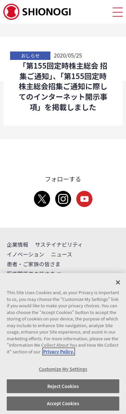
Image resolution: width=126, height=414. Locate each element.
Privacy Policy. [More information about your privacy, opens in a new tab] (58, 351)
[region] (63, 343)
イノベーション (25, 254)
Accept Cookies (63, 403)
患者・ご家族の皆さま (33, 264)
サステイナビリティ (59, 244)
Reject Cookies (63, 386)
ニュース (61, 254)
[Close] (118, 282)
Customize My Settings (63, 369)
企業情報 (17, 244)
